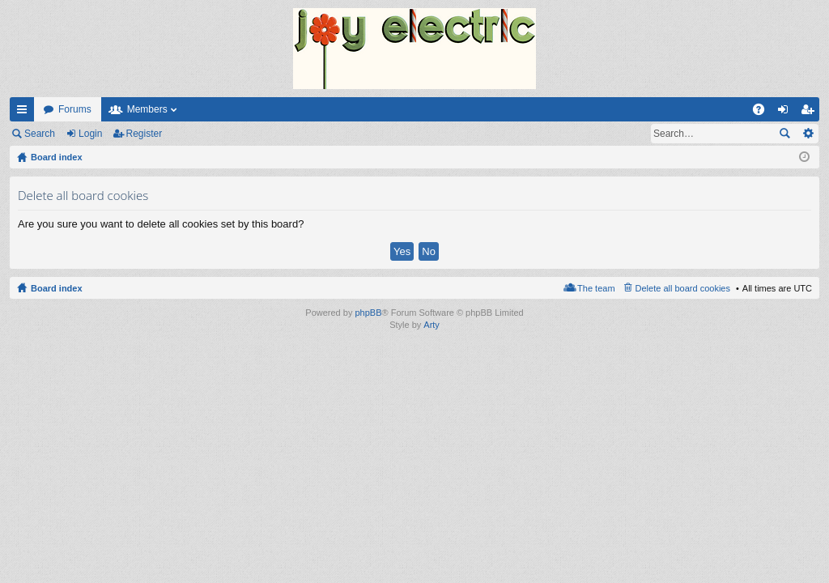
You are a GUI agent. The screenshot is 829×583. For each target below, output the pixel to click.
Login (90, 133)
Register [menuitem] (810, 112)
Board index (57, 288)
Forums (74, 109)
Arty (431, 325)
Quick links (25, 112)
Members (147, 109)
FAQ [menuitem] (764, 112)
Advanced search (807, 133)
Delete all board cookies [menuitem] (683, 288)
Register (144, 133)
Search (39, 133)
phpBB (368, 312)
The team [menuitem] (595, 288)
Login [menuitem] (786, 112)
